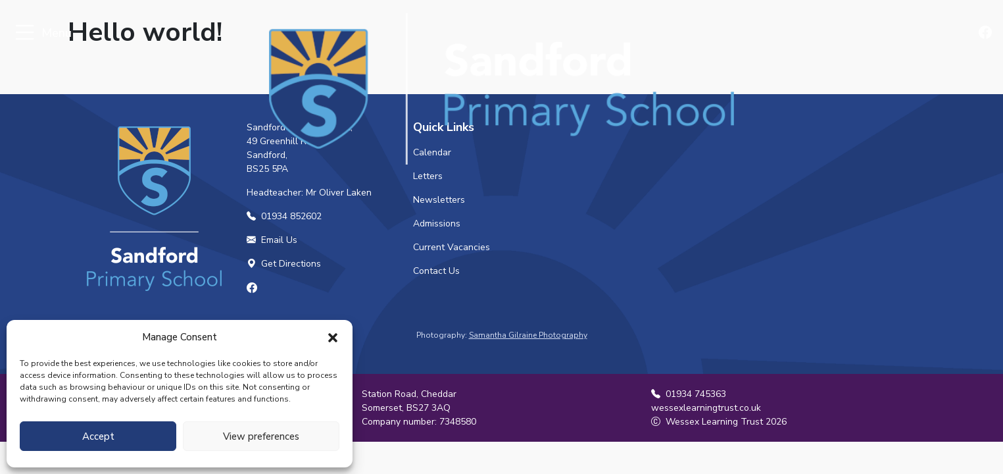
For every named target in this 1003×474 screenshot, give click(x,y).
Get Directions (284, 263)
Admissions (436, 223)
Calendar (432, 152)
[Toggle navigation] (25, 33)
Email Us (272, 240)
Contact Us (436, 271)
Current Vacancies (451, 247)
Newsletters (439, 200)
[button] (332, 337)
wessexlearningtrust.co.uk (706, 408)
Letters (428, 176)
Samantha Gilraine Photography (528, 335)
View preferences (261, 436)
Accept (98, 436)
